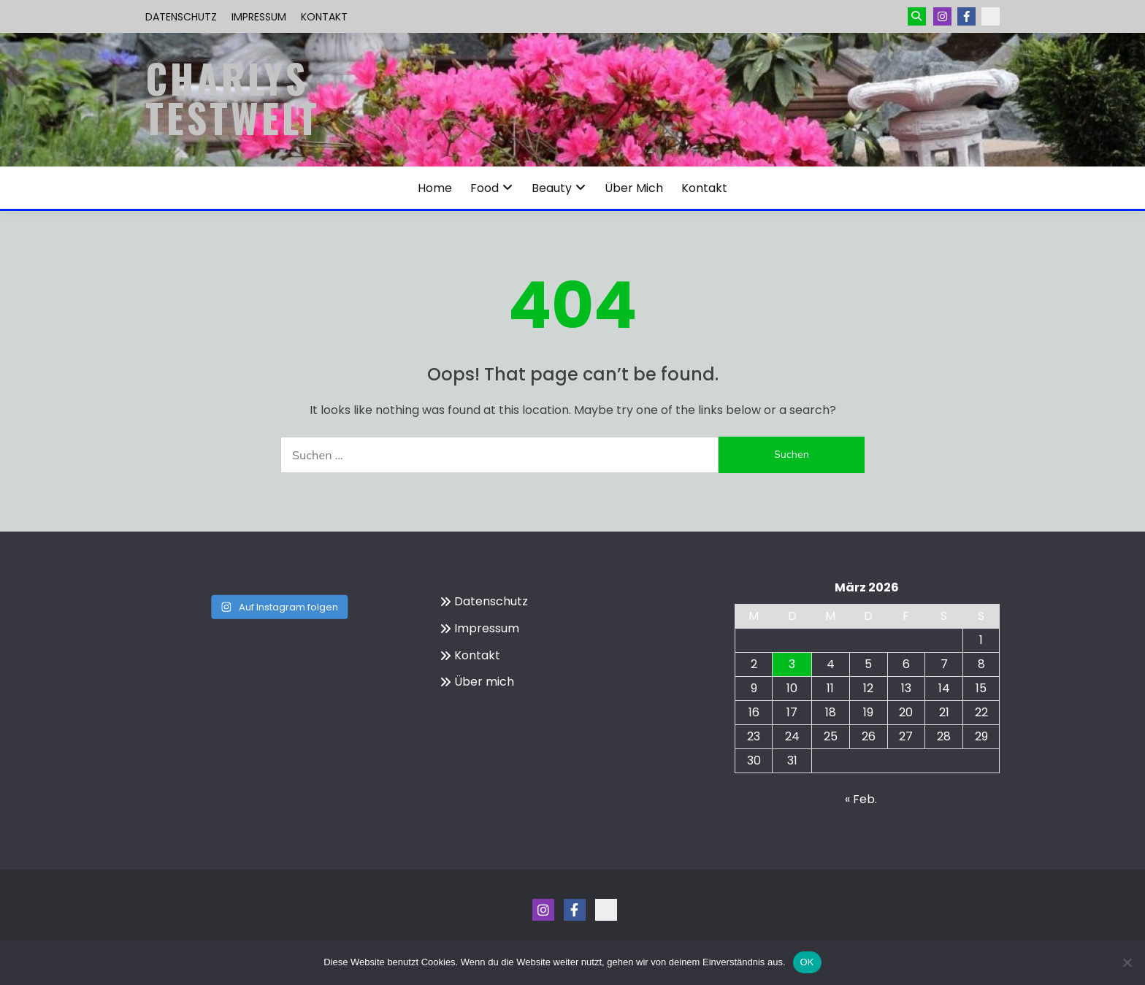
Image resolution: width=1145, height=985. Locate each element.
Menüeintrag (966, 16)
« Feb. (861, 799)
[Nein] (1126, 962)
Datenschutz (181, 16)
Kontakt (324, 16)
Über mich (634, 188)
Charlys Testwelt (232, 98)
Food (484, 188)
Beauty (552, 188)
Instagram (942, 16)
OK (807, 962)
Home (435, 188)
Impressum (258, 16)
